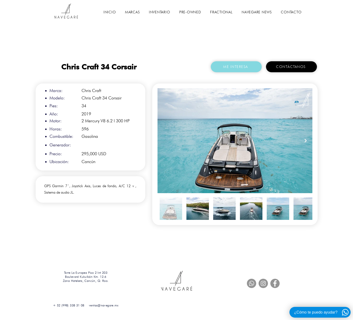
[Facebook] (275, 283)
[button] (132, 12)
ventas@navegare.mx (103, 305)
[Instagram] (263, 283)
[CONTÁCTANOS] (291, 66)
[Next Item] (305, 140)
